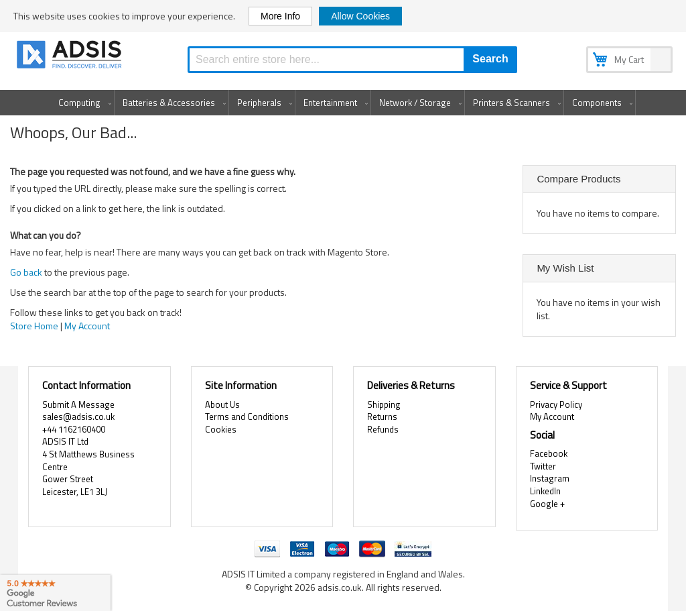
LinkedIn (545, 491)
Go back (26, 272)
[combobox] (352, 59)
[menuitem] (82, 102)
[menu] (343, 102)
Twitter (543, 466)
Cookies (220, 429)
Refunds (383, 429)
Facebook (548, 453)
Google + (547, 503)
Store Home (34, 326)
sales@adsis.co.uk (78, 416)
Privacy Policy (556, 404)
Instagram (549, 478)
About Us (222, 404)
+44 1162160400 (73, 429)
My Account (87, 326)
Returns (382, 416)
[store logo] (70, 56)
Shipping (384, 404)
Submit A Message (78, 404)
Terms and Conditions (247, 416)
